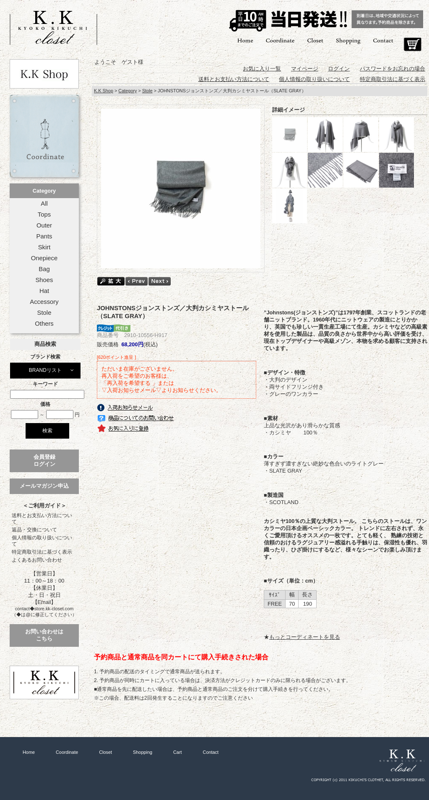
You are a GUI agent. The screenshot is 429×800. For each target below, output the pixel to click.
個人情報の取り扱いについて (42, 540)
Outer (44, 225)
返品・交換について (34, 529)
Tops (44, 214)
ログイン (339, 68)
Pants (44, 236)
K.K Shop (103, 90)
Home (245, 40)
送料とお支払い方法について (42, 518)
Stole (44, 312)
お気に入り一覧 (262, 68)
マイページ (304, 68)
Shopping (348, 40)
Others (44, 323)
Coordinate (280, 40)
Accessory (44, 301)
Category (44, 191)
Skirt (44, 247)
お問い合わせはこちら (44, 635)
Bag (44, 269)
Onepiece (44, 258)
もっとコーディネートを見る (304, 637)
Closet (315, 40)
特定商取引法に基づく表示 (42, 551)
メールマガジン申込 (44, 486)
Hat (44, 291)
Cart (412, 44)
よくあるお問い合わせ (37, 559)
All (44, 203)
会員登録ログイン (44, 460)
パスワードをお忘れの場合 (392, 68)
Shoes (44, 280)
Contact (383, 40)
